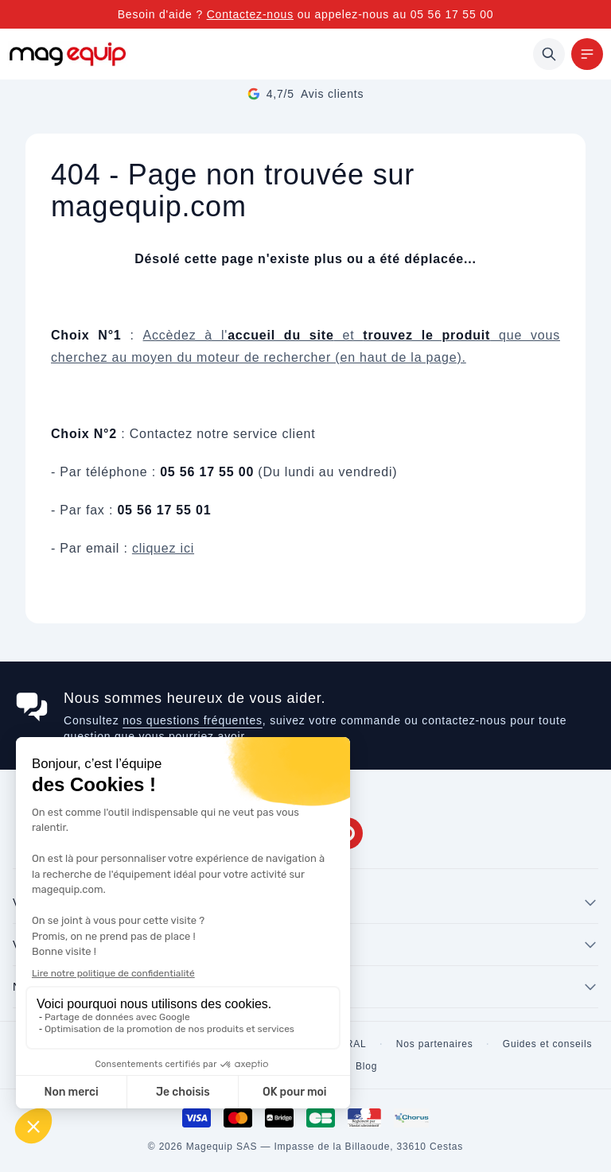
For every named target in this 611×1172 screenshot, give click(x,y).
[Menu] (587, 54)
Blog (366, 1066)
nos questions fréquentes (193, 720)
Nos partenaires (434, 1044)
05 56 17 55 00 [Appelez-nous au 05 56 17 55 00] (452, 14)
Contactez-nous (250, 14)
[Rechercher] (549, 54)
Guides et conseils (547, 1044)
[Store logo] (67, 54)
